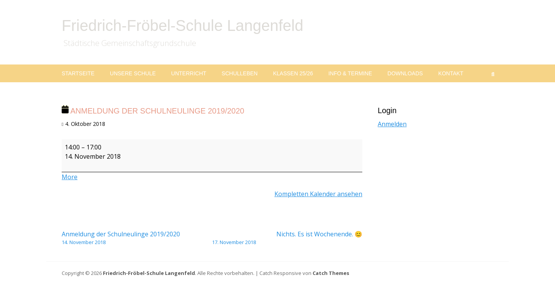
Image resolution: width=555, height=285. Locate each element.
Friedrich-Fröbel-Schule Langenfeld (182, 25)
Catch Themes (331, 273)
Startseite (78, 73)
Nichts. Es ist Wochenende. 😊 (287, 238)
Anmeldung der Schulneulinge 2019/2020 (137, 238)
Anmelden (392, 124)
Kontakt (450, 73)
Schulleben (239, 73)
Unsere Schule (133, 73)
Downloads (405, 73)
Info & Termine (350, 73)
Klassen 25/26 (293, 73)
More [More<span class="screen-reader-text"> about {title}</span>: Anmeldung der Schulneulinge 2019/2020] (69, 177)
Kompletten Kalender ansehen (318, 194)
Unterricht (188, 73)
